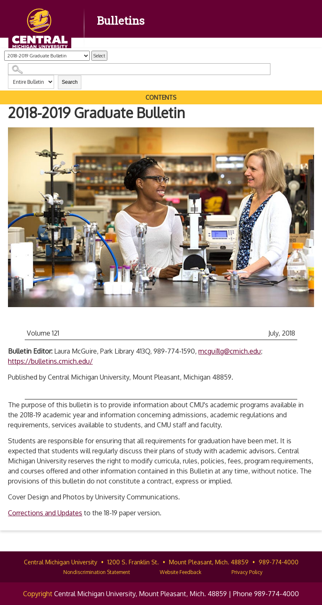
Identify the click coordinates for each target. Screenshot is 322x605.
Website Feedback (180, 572)
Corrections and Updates (45, 513)
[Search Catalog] (139, 69)
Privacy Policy (246, 572)
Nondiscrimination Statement (96, 572)
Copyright (37, 593)
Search (70, 82)
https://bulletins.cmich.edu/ (50, 361)
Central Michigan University (60, 562)
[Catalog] (47, 56)
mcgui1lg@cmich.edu (229, 351)
